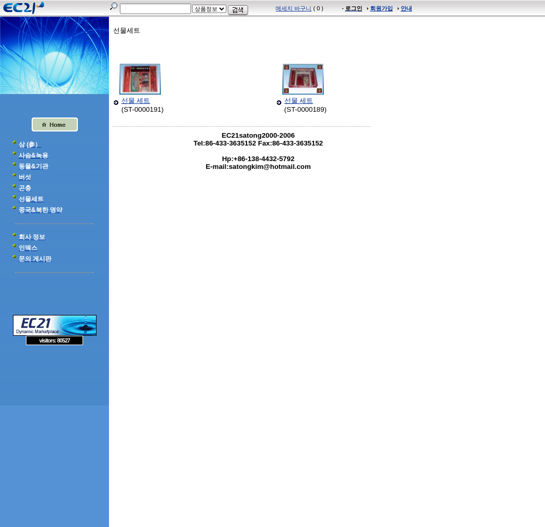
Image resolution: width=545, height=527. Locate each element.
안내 (406, 8)
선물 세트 (136, 100)
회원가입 (381, 8)
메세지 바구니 (293, 8)
